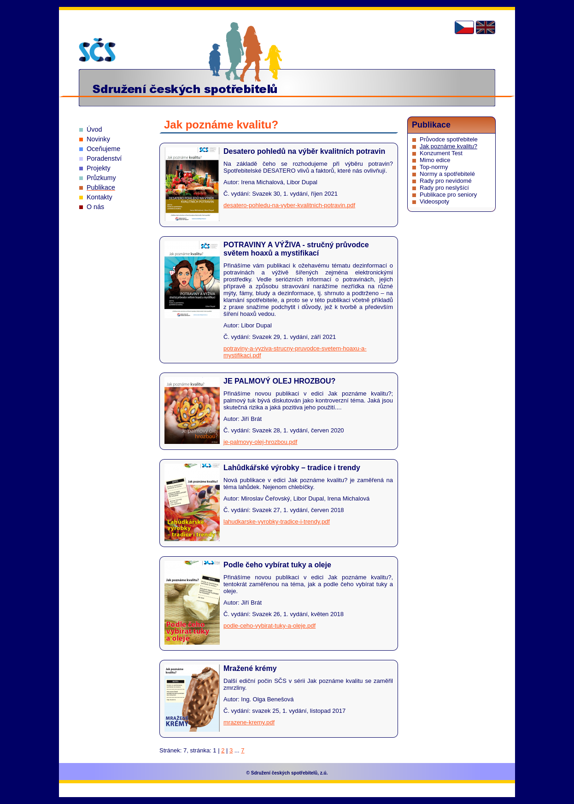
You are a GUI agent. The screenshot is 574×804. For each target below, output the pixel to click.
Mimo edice (435, 160)
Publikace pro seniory (448, 194)
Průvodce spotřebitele (449, 139)
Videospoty (434, 201)
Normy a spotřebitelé (447, 173)
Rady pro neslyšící (444, 187)
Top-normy (434, 166)
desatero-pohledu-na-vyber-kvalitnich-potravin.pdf (289, 205)
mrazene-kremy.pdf (249, 722)
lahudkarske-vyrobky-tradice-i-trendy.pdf (276, 521)
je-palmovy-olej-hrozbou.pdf (260, 441)
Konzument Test (441, 153)
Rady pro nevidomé (446, 180)
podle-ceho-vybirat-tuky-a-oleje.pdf (269, 625)
